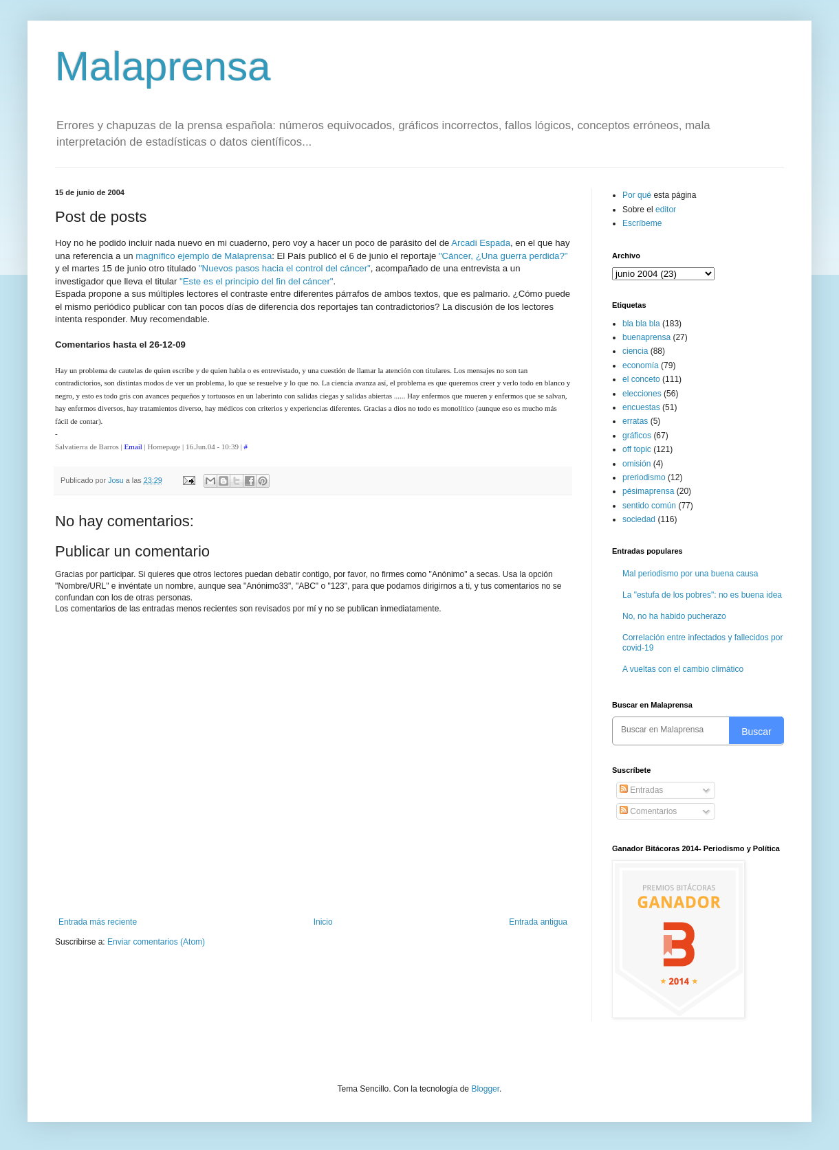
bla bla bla (641, 323)
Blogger (485, 1089)
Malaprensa (163, 66)
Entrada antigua (538, 922)
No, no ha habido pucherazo (674, 616)
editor (665, 209)
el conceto (641, 379)
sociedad (638, 519)
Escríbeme (642, 223)
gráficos (636, 435)
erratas (635, 421)
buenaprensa (646, 337)
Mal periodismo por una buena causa (690, 573)
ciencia (635, 351)
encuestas (641, 407)
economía (640, 365)
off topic (636, 449)
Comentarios (648, 811)
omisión (636, 464)
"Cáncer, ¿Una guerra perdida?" (503, 256)
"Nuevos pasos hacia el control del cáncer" (285, 268)
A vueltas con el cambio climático (682, 669)
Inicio (323, 922)
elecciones (642, 393)
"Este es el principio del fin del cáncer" (256, 281)
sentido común (649, 505)
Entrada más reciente (97, 922)
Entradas (641, 790)
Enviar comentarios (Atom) (156, 942)
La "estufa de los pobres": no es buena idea (702, 595)
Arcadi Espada (480, 243)
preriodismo (644, 477)
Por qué (637, 195)
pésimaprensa (648, 491)
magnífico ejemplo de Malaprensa (203, 256)
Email (133, 446)
